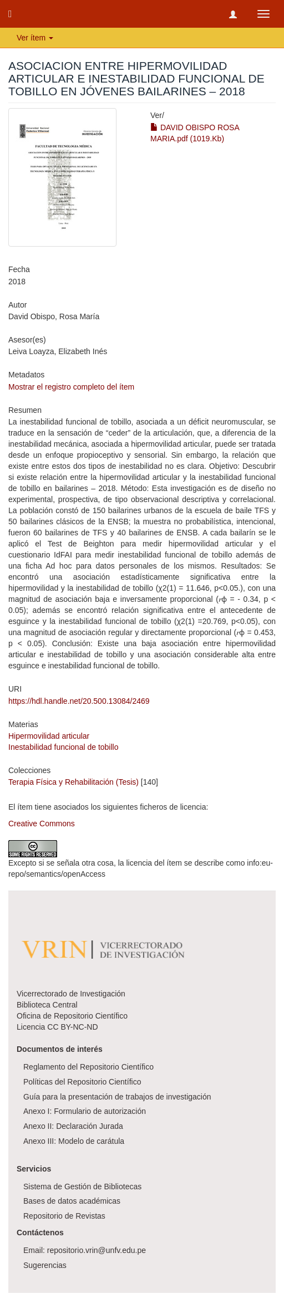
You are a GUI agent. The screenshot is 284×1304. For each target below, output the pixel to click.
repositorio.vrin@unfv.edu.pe (96, 1250)
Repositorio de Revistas (64, 1215)
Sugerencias (45, 1265)
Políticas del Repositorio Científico (82, 1081)
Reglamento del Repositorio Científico (88, 1066)
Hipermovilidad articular (48, 736)
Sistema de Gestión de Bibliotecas (82, 1186)
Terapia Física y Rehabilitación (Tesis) (73, 782)
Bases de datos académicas (71, 1200)
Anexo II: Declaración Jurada (73, 1126)
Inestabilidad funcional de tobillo (63, 747)
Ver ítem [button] (35, 37)
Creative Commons (41, 823)
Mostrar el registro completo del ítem (71, 386)
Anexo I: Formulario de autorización (84, 1111)
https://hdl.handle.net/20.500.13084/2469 (79, 701)
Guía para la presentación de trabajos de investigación (117, 1096)
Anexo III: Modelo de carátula (73, 1141)
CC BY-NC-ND (72, 1026)
